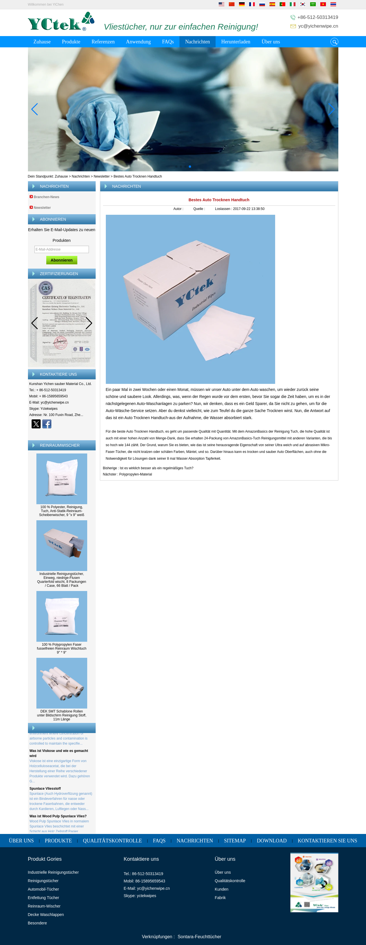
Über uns (271, 42)
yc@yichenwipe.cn (318, 26)
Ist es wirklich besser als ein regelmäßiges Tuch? (157, 468)
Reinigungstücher (43, 880)
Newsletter (102, 176)
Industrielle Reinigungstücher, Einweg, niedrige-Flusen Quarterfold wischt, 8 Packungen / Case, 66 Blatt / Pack (61, 580)
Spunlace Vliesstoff (45, 790)
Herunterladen (235, 42)
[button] (176, 166)
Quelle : (199, 209)
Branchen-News (47, 197)
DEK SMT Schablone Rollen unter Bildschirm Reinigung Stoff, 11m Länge (61, 715)
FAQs (168, 42)
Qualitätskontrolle (112, 841)
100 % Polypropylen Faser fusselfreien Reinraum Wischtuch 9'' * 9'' (61, 648)
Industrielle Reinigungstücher (53, 872)
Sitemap (235, 841)
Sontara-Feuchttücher (199, 936)
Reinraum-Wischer (44, 906)
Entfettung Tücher (43, 897)
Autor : (179, 209)
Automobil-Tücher (43, 889)
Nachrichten (197, 42)
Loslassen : (224, 209)
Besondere (37, 923)
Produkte (71, 42)
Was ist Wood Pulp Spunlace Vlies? (58, 817)
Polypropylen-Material (135, 474)
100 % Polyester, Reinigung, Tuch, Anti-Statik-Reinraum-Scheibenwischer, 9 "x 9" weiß (61, 511)
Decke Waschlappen (46, 914)
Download (272, 841)
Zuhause (42, 42)
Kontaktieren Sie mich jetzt (61, 433)
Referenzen (103, 42)
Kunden (221, 889)
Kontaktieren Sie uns (327, 841)
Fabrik (220, 897)
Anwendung (138, 42)
